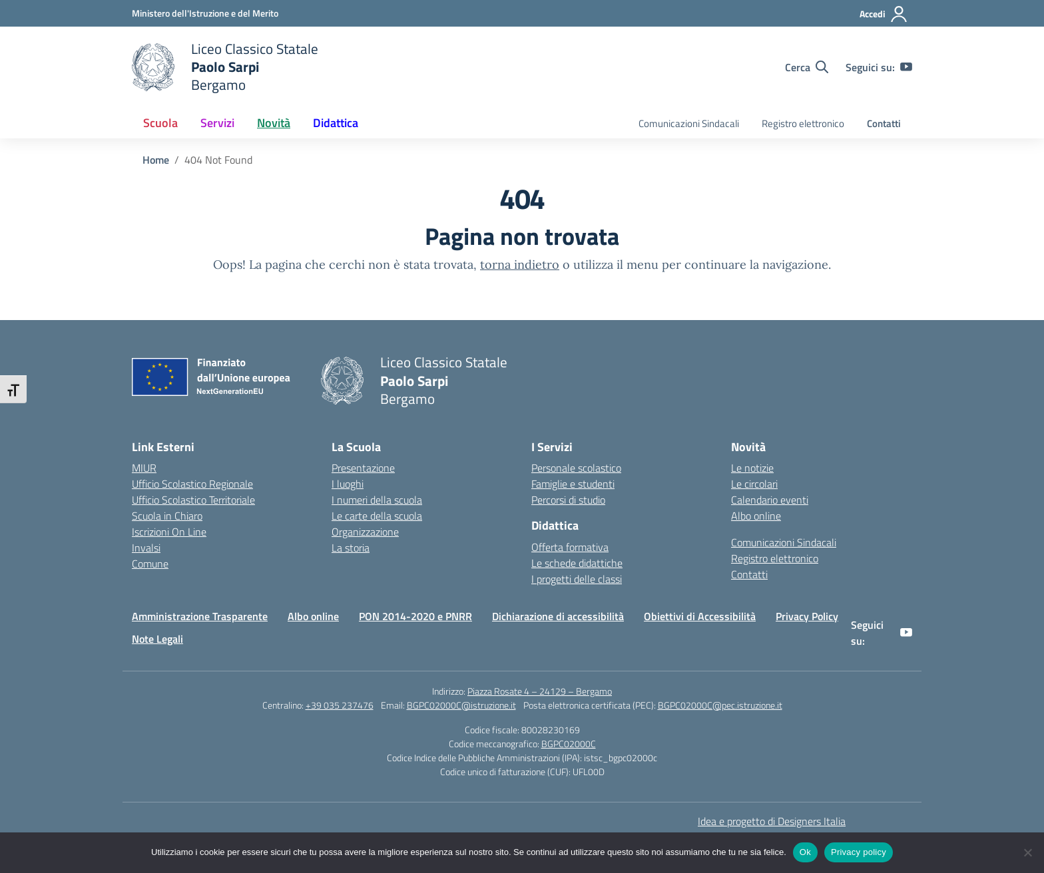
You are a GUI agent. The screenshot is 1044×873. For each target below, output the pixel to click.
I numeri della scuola (377, 500)
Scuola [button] (160, 123)
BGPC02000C (568, 744)
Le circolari (754, 484)
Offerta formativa (570, 547)
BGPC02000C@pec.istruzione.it (720, 705)
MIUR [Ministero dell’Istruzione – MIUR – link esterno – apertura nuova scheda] (144, 468)
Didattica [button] (335, 123)
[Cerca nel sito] (806, 67)
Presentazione (363, 468)
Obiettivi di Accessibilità (700, 616)
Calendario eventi (769, 500)
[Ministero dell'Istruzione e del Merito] (205, 13)
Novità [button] (273, 123)
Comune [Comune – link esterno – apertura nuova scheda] (150, 564)
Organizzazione (365, 532)
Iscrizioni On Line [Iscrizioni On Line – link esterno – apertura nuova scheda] (169, 532)
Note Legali (157, 639)
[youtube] (906, 67)
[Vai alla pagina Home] (155, 160)
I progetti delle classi (576, 579)
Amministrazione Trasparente (200, 616)
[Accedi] (884, 14)
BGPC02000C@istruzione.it (461, 705)
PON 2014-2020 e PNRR (415, 616)
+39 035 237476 (340, 705)
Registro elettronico (803, 123)
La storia (351, 548)
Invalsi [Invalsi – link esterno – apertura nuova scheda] (146, 548)
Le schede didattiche (577, 563)
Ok (805, 852)
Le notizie (752, 468)
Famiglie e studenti (573, 484)
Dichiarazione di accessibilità (558, 616)
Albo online (756, 516)
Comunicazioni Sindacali (689, 123)
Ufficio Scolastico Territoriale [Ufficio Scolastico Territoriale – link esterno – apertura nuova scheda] (193, 500)
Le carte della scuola (377, 516)
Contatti (884, 123)
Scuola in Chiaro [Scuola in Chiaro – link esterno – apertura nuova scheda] (167, 516)
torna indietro (519, 264)
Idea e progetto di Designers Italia (772, 821)
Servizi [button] (217, 123)
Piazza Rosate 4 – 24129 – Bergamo (539, 691)
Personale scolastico (576, 468)
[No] (1027, 852)
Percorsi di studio (568, 500)
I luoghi (348, 484)
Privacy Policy (807, 616)
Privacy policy (858, 852)
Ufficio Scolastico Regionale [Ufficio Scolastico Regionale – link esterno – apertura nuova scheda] (192, 484)
